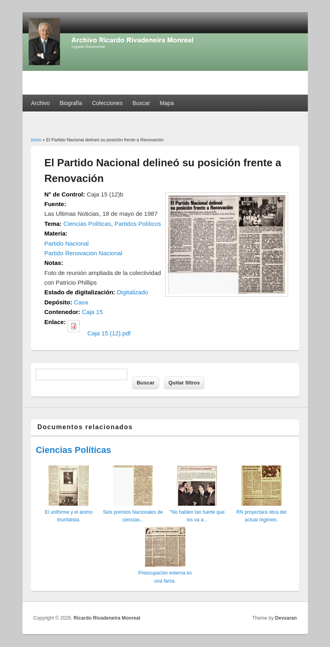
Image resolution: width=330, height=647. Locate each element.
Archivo (40, 103)
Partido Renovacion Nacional (83, 253)
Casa (81, 302)
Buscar (141, 103)
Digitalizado (132, 292)
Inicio (36, 139)
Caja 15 (92, 311)
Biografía (71, 103)
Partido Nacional (66, 243)
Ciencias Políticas (87, 223)
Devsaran (286, 618)
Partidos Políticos (137, 223)
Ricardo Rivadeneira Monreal (107, 618)
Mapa (167, 103)
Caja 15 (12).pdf (109, 333)
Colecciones (107, 103)
